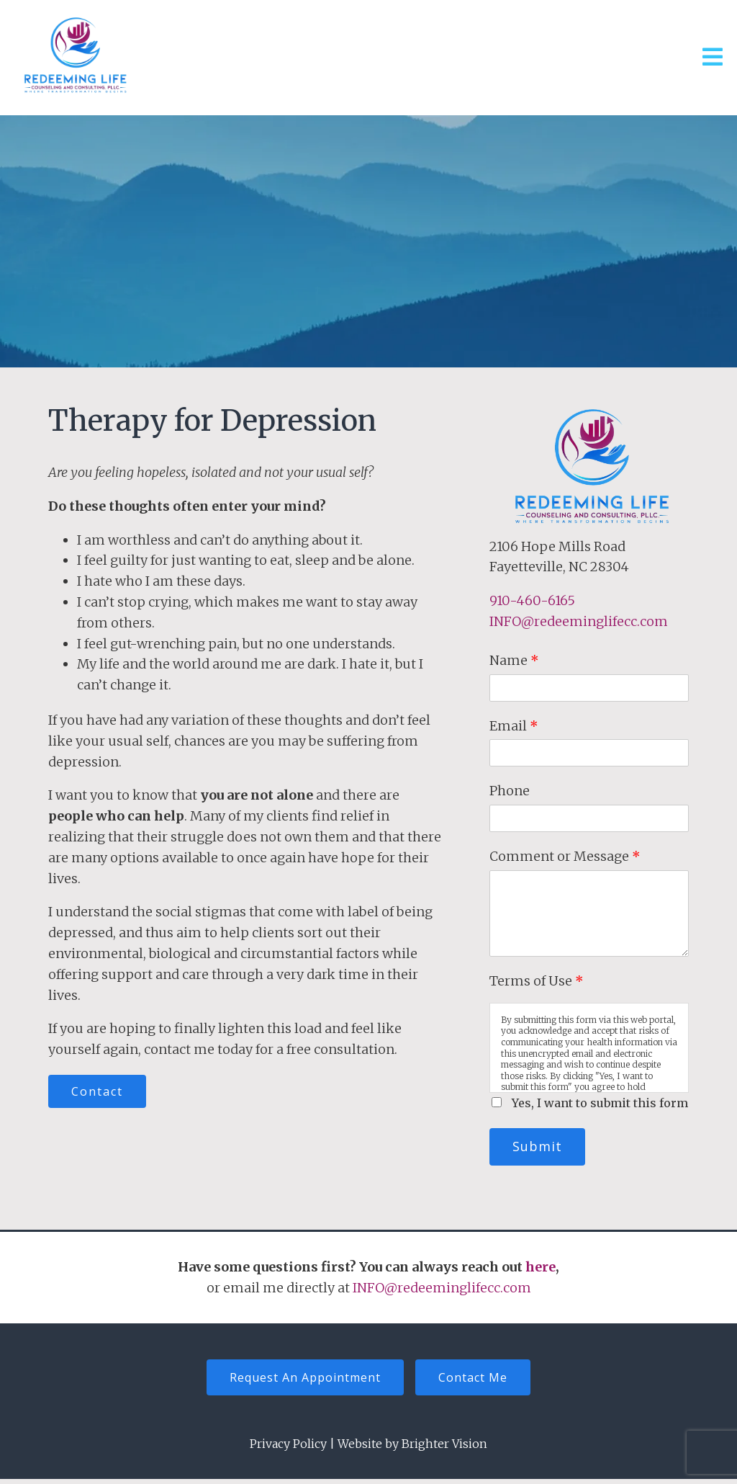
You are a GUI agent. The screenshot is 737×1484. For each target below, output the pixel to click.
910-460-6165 (532, 600)
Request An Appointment (301, 1381)
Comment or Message (565, 856)
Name (514, 660)
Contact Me (476, 1381)
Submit (541, 1147)
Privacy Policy (288, 1448)
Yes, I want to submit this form (600, 1103)
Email (513, 726)
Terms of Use (536, 981)
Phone (509, 790)
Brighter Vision (444, 1448)
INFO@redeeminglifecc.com (578, 621)
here (540, 1269)
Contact (101, 1093)
